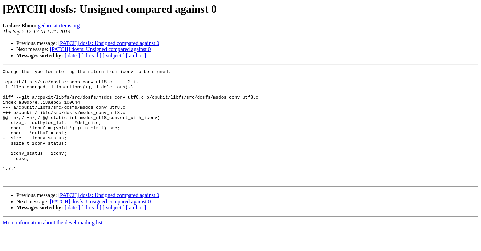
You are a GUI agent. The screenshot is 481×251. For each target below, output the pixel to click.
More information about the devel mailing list (52, 245)
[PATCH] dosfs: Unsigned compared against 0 (108, 43)
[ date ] (72, 55)
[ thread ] (91, 55)
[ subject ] (114, 55)
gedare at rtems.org (59, 25)
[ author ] (136, 55)
